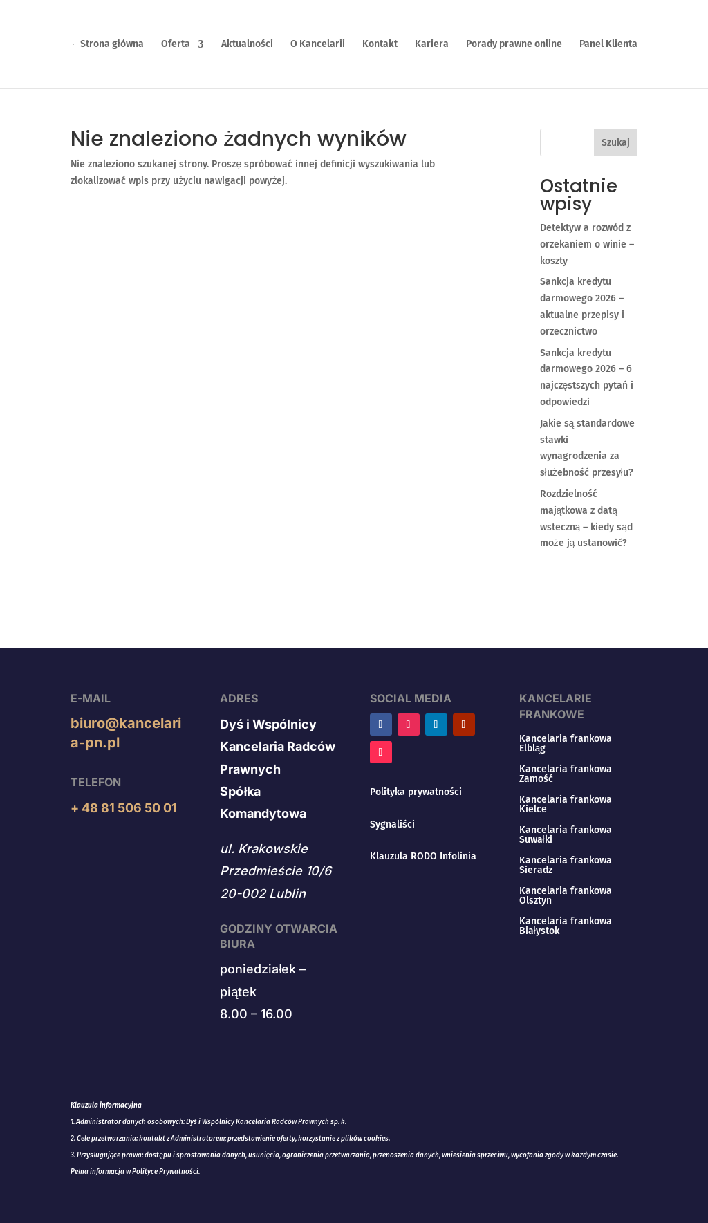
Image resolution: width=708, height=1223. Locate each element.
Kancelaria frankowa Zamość (565, 775)
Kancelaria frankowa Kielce (565, 805)
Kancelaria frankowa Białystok (565, 927)
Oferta (175, 44)
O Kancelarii (317, 44)
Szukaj (616, 143)
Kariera (432, 44)
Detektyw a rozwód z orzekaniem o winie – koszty (587, 244)
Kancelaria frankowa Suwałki (565, 835)
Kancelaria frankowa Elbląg (565, 744)
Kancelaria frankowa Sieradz (565, 866)
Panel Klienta (608, 44)
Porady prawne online (514, 44)
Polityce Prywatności (165, 1172)
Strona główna (112, 44)
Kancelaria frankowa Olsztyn (565, 896)
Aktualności (247, 44)
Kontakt (380, 44)
